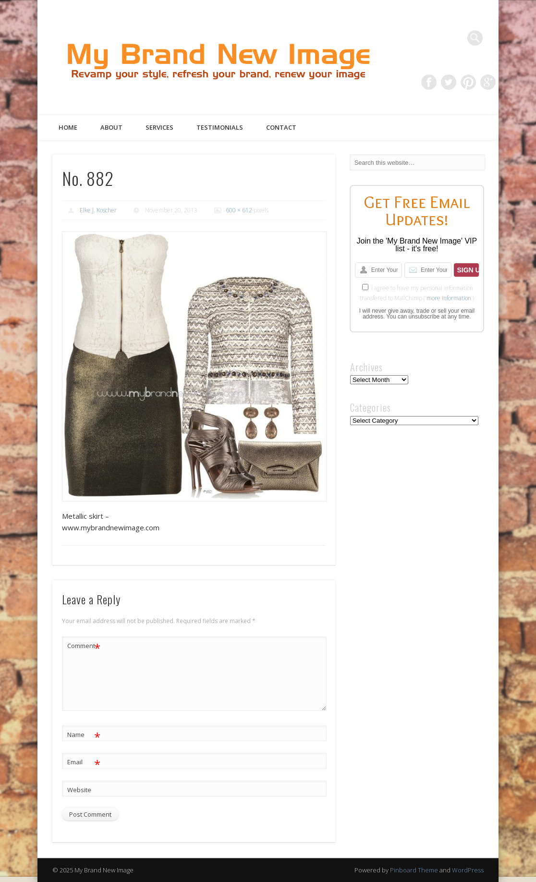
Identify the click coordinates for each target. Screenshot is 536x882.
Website (79, 789)
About (111, 127)
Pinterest (468, 82)
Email (83, 762)
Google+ (488, 82)
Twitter (448, 82)
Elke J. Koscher (98, 210)
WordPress (468, 870)
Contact (281, 127)
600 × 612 (239, 210)
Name (83, 734)
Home (68, 127)
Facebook (429, 82)
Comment (83, 645)
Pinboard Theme (414, 870)
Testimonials (219, 127)
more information (448, 298)
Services (159, 127)
